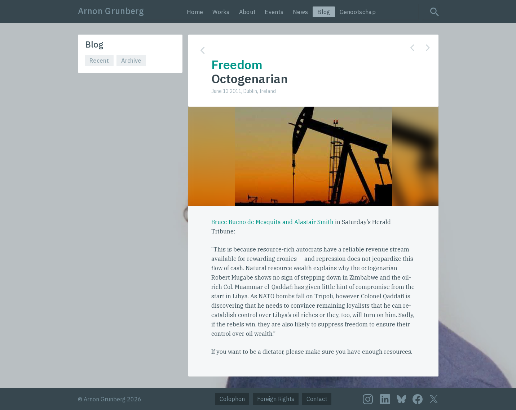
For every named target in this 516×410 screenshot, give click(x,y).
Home (195, 11)
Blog (323, 11)
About (247, 11)
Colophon (232, 398)
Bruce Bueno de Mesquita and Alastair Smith (272, 222)
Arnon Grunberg (111, 11)
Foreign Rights (275, 398)
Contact (316, 398)
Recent (99, 60)
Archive (131, 60)
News (300, 11)
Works (221, 11)
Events (274, 11)
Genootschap (358, 11)
